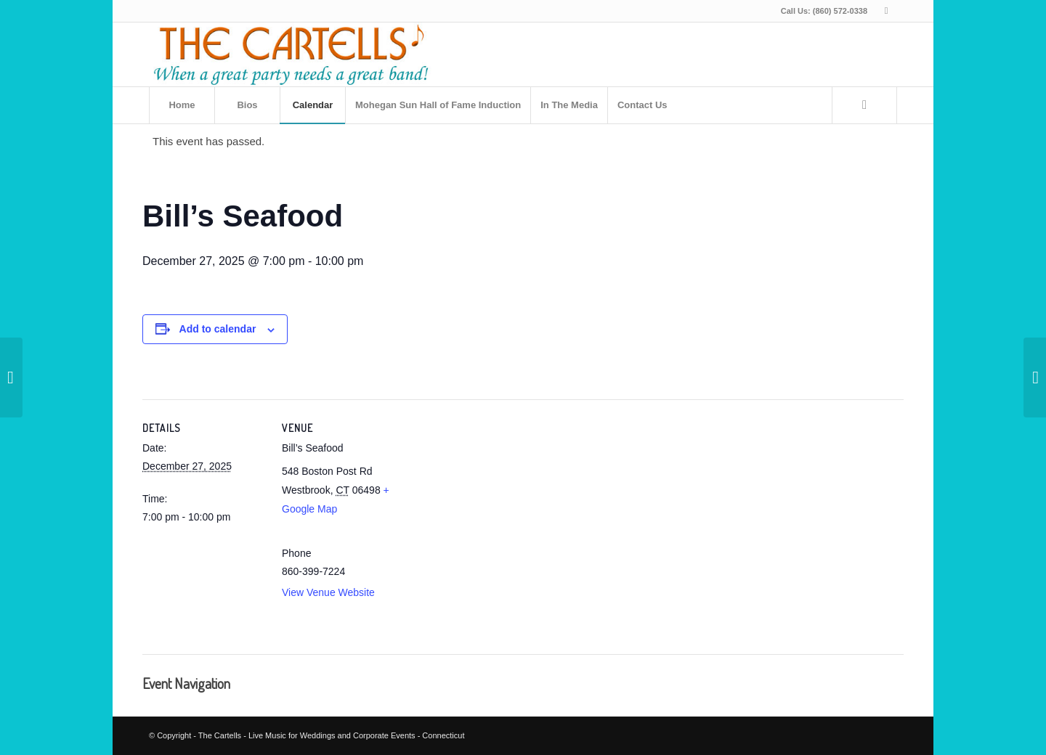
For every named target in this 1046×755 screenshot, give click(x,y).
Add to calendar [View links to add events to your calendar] (217, 329)
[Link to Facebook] (886, 11)
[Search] (864, 105)
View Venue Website (328, 592)
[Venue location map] (498, 522)
